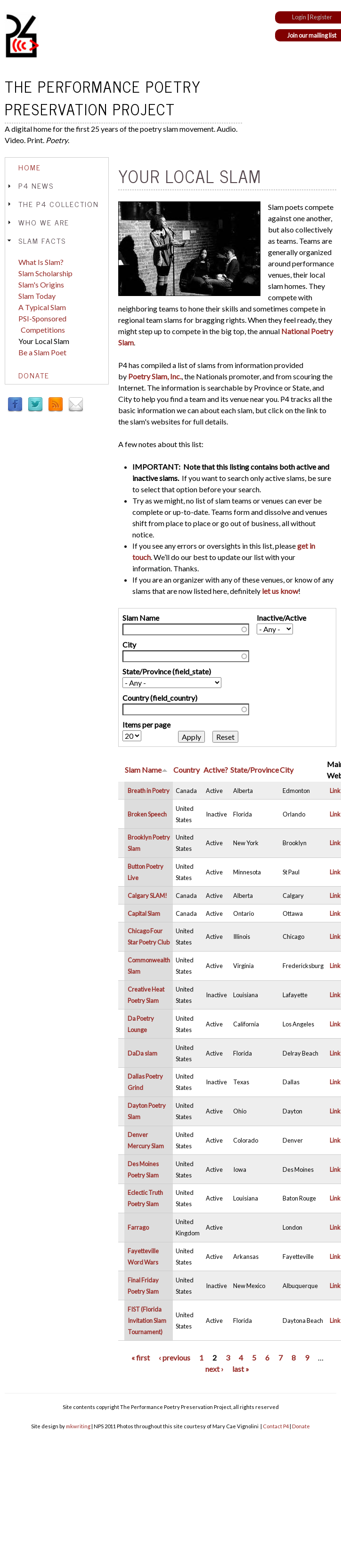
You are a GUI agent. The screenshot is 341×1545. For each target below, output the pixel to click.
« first (140, 1357)
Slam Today (37, 295)
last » (240, 1368)
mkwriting (78, 1426)
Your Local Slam (43, 340)
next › (214, 1368)
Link (335, 790)
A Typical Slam (42, 307)
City (129, 644)
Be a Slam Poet (42, 352)
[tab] (56, 167)
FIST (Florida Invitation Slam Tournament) (147, 1320)
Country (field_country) (159, 697)
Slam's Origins (41, 284)
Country (186, 769)
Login (299, 17)
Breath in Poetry (149, 790)
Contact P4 (276, 1426)
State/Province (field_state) (166, 671)
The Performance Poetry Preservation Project (103, 97)
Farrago (138, 1227)
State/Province (254, 769)
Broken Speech (147, 814)
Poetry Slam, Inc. (154, 376)
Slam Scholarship (45, 273)
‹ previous (174, 1357)
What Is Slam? (41, 261)
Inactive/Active (281, 617)
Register (321, 17)
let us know (280, 590)
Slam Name (140, 617)
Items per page (146, 724)
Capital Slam (144, 913)
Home (29, 167)
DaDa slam (142, 1053)
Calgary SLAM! (147, 895)
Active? (215, 769)
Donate (33, 375)
